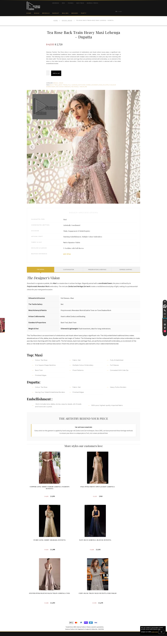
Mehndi (74, 13)
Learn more (154, 632)
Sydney (88, 593)
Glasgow (89, 603)
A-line (58, 607)
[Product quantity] (48, 73)
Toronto (88, 596)
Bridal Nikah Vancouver (123, 600)
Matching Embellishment (88, 85)
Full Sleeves (73, 85)
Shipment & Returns (33, 607)
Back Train (80, 3)
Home (28, 13)
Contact (29, 617)
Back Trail (54, 85)
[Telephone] (165, 310)
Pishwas (70, 3)
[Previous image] (33, 147)
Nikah (36, 13)
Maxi (63, 3)
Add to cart (56, 73)
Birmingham (90, 589)
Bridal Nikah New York (123, 589)
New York (89, 600)
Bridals (46, 13)
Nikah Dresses (65, 86)
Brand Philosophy (33, 596)
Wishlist (29, 624)
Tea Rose (74, 86)
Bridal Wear (67, 20)
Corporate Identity (33, 593)
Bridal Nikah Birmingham (124, 593)
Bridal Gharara (61, 596)
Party (83, 13)
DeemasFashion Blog (123, 607)
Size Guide (30, 621)
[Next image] (134, 147)
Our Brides (60, 589)
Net (57, 86)
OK (161, 632)
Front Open (60, 600)
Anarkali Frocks (92, 3)
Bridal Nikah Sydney (122, 596)
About (29, 589)
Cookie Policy (31, 603)
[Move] (165, 301)
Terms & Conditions (33, 610)
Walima (65, 13)
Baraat (56, 13)
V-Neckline (82, 86)
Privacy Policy (31, 600)
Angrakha (55, 3)
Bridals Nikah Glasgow (123, 603)
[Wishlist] (165, 321)
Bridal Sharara (61, 593)
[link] (165, 306)
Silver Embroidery (62, 603)
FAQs (29, 614)
